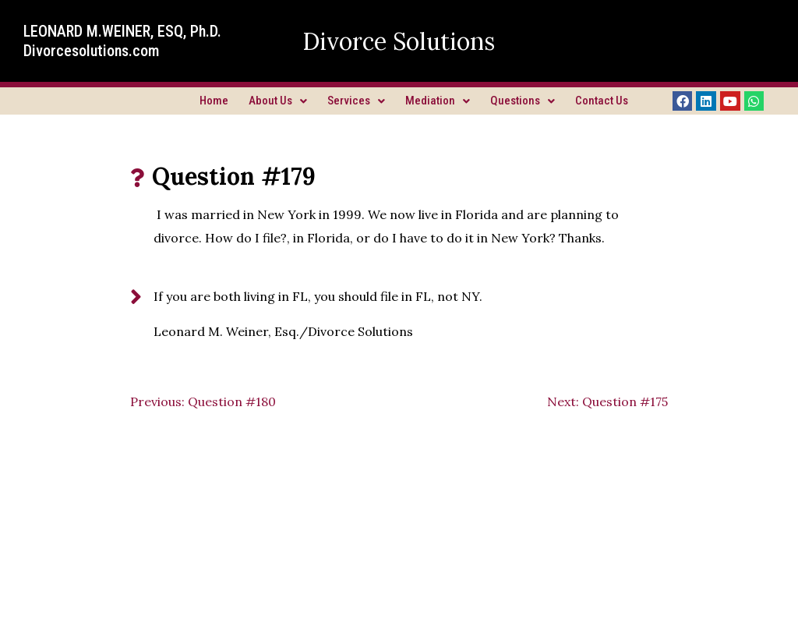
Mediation (437, 101)
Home (214, 101)
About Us (278, 101)
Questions (522, 101)
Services (356, 101)
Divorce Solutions (398, 41)
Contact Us (601, 101)
